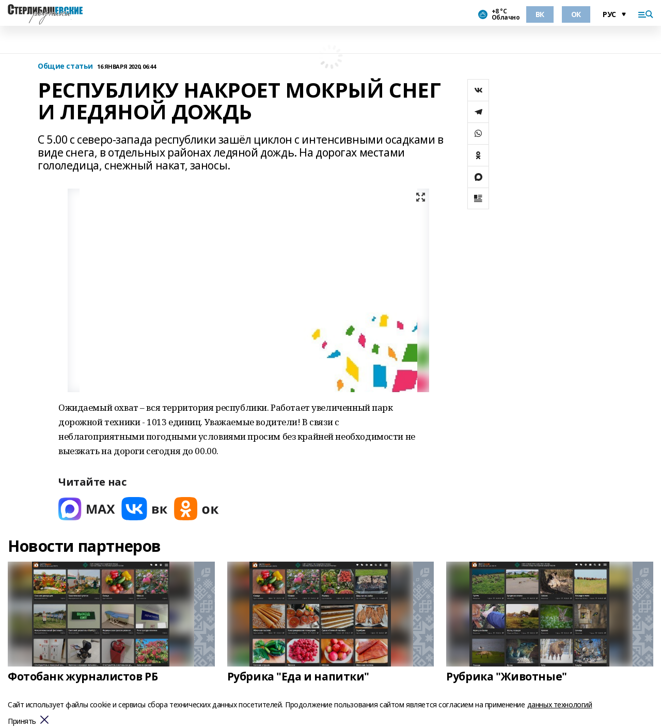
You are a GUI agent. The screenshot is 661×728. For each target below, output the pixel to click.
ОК (576, 14)
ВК (540, 14)
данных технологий (559, 704)
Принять (22, 721)
